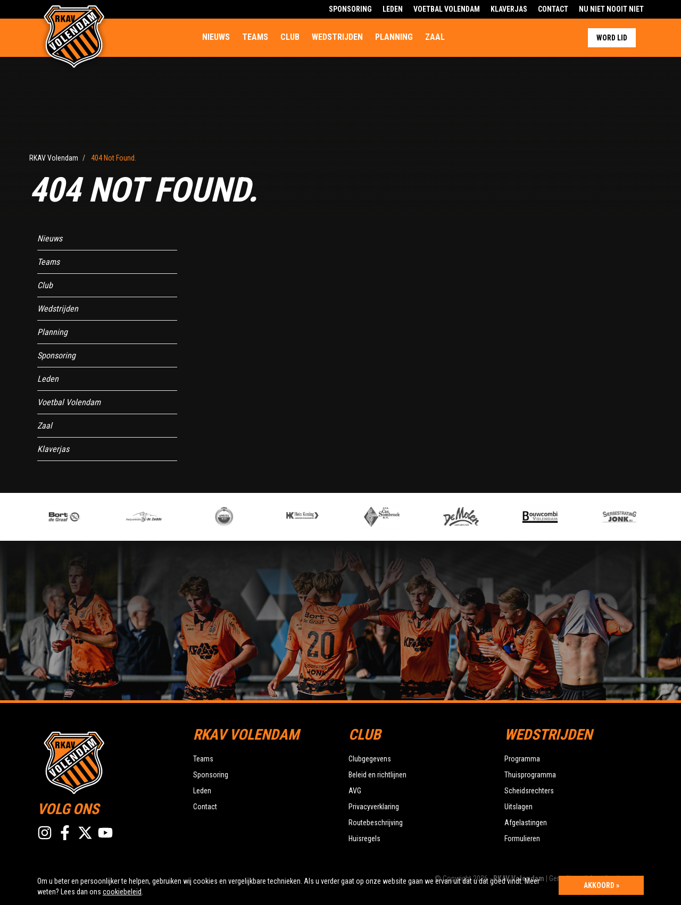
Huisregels (364, 838)
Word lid (611, 37)
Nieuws (216, 37)
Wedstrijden (337, 37)
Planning (394, 37)
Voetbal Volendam (446, 9)
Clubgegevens (369, 759)
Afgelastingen (525, 822)
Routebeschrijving (375, 822)
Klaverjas (509, 9)
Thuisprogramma (530, 774)
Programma (522, 759)
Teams (255, 37)
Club (290, 37)
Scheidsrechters (529, 790)
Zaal (435, 37)
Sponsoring (350, 9)
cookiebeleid (122, 891)
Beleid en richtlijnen (377, 774)
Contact (553, 9)
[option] (240, 517)
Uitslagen (518, 806)
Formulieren (522, 838)
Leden (393, 9)
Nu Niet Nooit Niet (611, 9)
